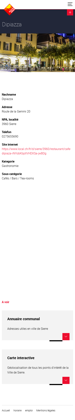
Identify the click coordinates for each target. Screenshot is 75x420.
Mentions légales (45, 410)
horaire (18, 410)
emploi (29, 410)
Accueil (6, 410)
